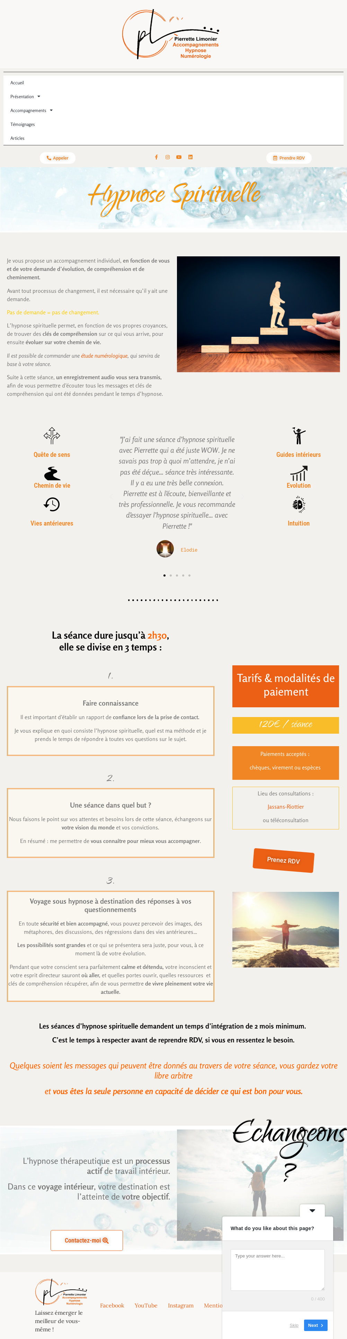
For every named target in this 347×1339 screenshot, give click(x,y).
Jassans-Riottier (286, 806)
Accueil (17, 82)
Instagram (181, 1305)
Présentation (25, 96)
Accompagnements (31, 110)
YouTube (146, 1305)
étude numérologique (104, 355)
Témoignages (22, 124)
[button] (111, 496)
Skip (294, 1325)
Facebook (112, 1305)
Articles (17, 138)
